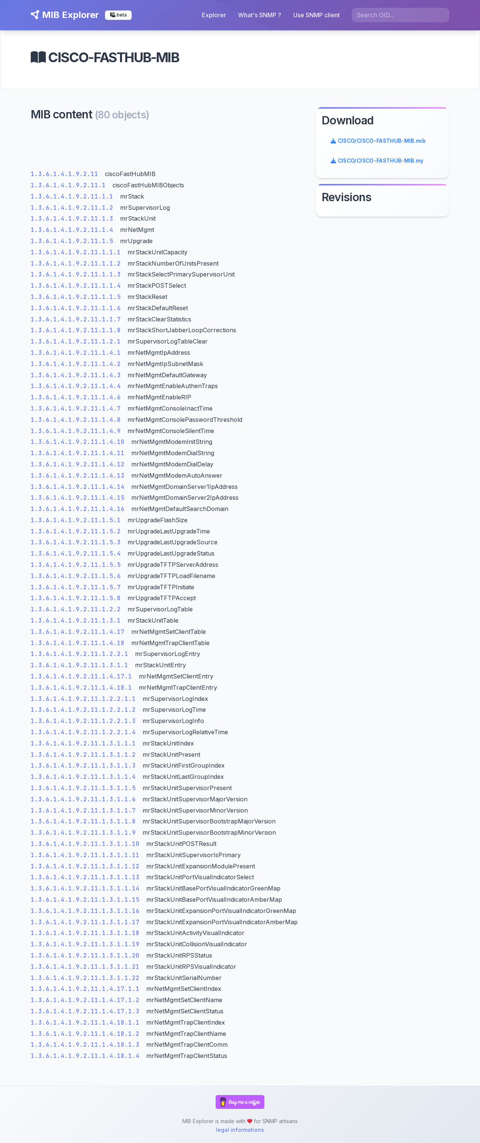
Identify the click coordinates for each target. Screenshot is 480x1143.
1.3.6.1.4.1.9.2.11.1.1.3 (77, 274)
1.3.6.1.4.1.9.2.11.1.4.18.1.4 (87, 1056)
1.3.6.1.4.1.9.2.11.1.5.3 (77, 542)
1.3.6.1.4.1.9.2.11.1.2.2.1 (81, 654)
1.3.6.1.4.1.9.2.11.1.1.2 (77, 263)
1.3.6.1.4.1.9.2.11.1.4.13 (79, 476)
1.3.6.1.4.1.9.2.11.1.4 (74, 230)
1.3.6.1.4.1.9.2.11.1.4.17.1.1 (87, 989)
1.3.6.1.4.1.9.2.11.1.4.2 (77, 364)
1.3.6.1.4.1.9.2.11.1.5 (74, 241)
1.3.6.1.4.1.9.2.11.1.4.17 (79, 632)
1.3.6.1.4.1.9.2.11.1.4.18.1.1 (87, 1022)
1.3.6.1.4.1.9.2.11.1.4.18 (79, 643)
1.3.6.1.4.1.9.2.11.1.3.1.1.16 (87, 911)
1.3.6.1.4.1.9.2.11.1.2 (74, 208)
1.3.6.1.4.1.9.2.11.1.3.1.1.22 (87, 978)
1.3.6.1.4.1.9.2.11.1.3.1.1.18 (87, 933)
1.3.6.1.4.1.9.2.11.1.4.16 (79, 509)
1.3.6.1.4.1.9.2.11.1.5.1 (77, 520)
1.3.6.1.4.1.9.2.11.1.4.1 (77, 353)
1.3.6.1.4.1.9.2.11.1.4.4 (77, 386)
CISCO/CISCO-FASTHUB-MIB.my (377, 160)
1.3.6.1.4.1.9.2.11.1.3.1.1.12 (87, 866)
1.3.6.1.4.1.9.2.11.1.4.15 (79, 498)
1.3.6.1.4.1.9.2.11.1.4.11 (79, 453)
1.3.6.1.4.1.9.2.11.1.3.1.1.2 (85, 755)
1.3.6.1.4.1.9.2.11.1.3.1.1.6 (85, 799)
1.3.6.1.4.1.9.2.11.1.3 (74, 219)
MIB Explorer (65, 14)
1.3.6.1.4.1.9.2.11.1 (70, 185)
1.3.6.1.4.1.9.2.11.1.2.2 (77, 609)
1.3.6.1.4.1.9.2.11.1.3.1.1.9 (85, 833)
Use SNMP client (316, 15)
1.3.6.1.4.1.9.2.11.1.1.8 (77, 330)
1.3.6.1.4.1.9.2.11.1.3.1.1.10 (87, 844)
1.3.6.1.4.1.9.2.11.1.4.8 (77, 420)
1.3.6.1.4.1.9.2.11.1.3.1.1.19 (87, 944)
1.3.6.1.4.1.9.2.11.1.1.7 (77, 319)
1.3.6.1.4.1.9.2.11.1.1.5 (77, 297)
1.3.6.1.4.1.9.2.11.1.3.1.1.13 (87, 877)
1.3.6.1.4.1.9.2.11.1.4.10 (79, 442)
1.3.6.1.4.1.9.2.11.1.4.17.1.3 (87, 1011)
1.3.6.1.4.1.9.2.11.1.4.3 (77, 375)
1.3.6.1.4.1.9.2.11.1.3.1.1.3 (85, 765)
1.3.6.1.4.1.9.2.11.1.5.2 (77, 531)
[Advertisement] (169, 147)
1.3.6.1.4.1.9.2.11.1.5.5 (77, 565)
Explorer (214, 15)
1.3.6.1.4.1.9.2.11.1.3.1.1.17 (87, 922)
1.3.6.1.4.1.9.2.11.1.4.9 (77, 431)
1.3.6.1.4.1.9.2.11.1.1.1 (77, 252)
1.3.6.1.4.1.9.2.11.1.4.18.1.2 (87, 1034)
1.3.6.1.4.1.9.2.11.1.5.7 (77, 587)
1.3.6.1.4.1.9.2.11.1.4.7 (77, 408)
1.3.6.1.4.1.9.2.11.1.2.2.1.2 (85, 710)
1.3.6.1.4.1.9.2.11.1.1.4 (77, 286)
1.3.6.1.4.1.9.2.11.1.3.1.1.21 (87, 967)
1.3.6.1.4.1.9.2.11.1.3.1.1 (81, 665)
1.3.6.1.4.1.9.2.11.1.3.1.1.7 (85, 810)
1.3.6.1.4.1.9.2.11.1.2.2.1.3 (85, 721)
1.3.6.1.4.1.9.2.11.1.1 (74, 196)
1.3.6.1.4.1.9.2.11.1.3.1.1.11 (87, 855)
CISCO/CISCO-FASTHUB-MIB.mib (378, 140)
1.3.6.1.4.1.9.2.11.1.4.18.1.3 (87, 1045)
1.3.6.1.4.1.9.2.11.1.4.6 (77, 397)
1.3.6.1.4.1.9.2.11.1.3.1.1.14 (87, 888)
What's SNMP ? (259, 15)
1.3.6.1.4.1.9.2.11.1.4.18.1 (83, 688)
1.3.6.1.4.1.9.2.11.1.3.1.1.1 (85, 743)
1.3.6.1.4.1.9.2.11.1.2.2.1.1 (85, 699)
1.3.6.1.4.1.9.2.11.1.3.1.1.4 (85, 777)
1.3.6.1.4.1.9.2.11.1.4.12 (79, 464)
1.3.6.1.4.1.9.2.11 (66, 174)
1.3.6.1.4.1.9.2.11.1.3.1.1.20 (87, 955)
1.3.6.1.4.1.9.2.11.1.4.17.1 (83, 676)
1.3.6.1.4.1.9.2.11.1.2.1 (77, 341)
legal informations (240, 1130)
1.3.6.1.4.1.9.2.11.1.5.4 (77, 553)
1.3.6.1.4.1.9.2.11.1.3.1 (77, 621)
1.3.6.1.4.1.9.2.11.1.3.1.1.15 (87, 900)
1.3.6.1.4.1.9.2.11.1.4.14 (79, 487)
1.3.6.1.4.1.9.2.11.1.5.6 (77, 576)
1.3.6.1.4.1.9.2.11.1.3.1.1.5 (85, 788)
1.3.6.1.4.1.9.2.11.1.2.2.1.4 (85, 732)
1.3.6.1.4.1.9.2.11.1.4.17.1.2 (87, 1000)
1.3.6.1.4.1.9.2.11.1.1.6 (77, 308)
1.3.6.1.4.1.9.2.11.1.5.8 (77, 598)
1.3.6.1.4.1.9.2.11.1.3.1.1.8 (85, 821)
